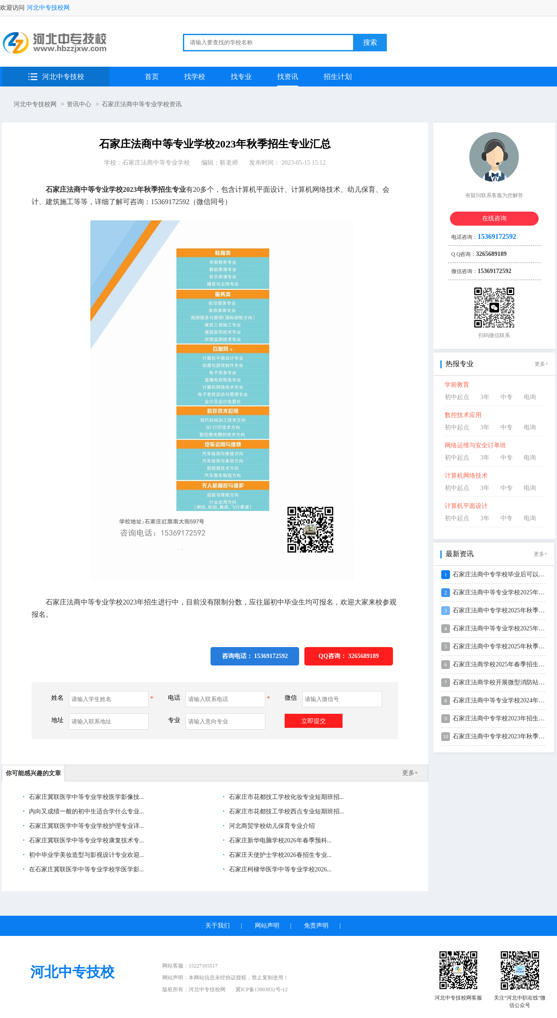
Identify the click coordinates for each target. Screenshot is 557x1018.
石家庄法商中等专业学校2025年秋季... (504, 628)
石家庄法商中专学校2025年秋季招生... (504, 646)
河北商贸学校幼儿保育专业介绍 (271, 826)
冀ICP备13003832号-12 (262, 989)
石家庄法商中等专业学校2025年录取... (504, 592)
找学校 (194, 76)
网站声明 (267, 925)
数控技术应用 (463, 415)
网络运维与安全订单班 (475, 445)
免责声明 (316, 925)
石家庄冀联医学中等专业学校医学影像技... (85, 797)
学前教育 (457, 384)
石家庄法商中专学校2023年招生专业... (504, 718)
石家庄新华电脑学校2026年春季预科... (279, 840)
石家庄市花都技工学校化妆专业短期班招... (285, 797)
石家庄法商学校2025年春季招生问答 (502, 664)
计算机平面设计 (466, 506)
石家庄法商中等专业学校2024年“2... (501, 700)
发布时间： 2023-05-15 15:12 (287, 162)
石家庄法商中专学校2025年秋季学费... (504, 610)
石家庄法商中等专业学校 (156, 162)
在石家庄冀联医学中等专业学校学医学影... (85, 869)
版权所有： (193, 989)
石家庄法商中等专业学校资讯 (142, 104)
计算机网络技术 (466, 475)
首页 (152, 76)
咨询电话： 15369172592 (255, 656)
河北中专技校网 (48, 7)
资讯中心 (79, 104)
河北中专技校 (63, 76)
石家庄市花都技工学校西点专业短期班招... (285, 811)
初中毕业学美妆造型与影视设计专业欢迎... (85, 855)
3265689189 (363, 656)
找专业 (241, 76)
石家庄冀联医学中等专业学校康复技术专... (85, 840)
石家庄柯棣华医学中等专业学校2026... (279, 869)
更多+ (410, 773)
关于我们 (217, 925)
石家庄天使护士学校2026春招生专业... (279, 855)
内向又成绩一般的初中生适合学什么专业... (85, 811)
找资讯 (287, 76)
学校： (147, 162)
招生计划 (338, 76)
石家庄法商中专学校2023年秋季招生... (504, 736)
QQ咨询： (348, 656)
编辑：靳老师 (219, 162)
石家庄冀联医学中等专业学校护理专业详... (85, 826)
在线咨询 (494, 218)
